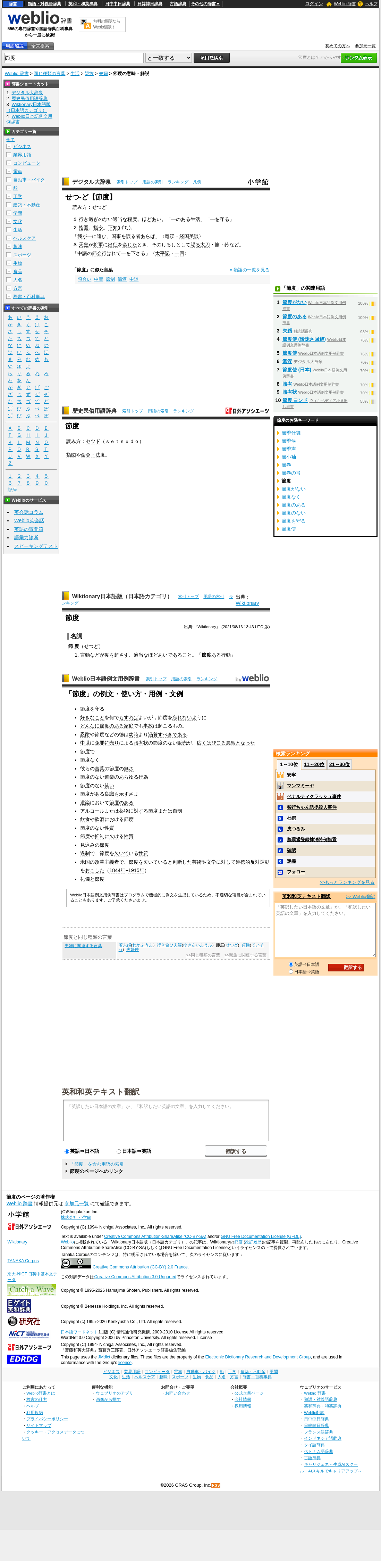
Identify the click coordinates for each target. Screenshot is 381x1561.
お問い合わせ (177, 1393)
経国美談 (189, 236)
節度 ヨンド (295, 400)
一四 (179, 253)
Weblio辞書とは (40, 1393)
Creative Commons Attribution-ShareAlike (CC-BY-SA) (155, 1236)
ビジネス (22, 146)
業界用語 (22, 154)
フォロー (296, 871)
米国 (85, 862)
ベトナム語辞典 (318, 1451)
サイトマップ (38, 1425)
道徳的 (243, 862)
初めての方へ (337, 45)
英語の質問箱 (28, 529)
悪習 (231, 743)
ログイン (314, 3)
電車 (17, 171)
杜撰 (291, 818)
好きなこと (92, 717)
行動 (226, 655)
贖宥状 (141, 743)
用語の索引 (152, 182)
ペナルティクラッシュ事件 (314, 796)
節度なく (291, 497)
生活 (74, 73)
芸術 (197, 862)
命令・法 (90, 455)
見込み (87, 845)
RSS (216, 1485)
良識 (109, 794)
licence (125, 1362)
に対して (226, 862)
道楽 (109, 777)
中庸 (98, 279)
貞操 (246, 945)
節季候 (288, 441)
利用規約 (34, 1412)
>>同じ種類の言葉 (203, 955)
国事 (116, 236)
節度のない (293, 513)
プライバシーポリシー (47, 1418)
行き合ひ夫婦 (169, 945)
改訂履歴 (253, 1242)
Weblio (67, 1242)
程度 (132, 219)
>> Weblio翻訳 (360, 896)
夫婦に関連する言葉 (83, 946)
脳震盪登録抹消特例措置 (312, 839)
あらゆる (128, 777)
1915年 (136, 870)
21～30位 (339, 764)
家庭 (129, 726)
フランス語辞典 (318, 1432)
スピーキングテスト (36, 546)
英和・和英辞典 (83, 3)
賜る (195, 244)
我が (82, 236)
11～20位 (314, 764)
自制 (177, 811)
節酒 (122, 279)
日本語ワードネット (79, 1332)
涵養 (153, 734)
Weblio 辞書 (345, 3)
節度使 (289, 353)
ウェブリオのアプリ (114, 1393)
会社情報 (243, 1399)
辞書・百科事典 (29, 296)
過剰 (85, 853)
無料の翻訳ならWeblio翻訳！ (106, 24)
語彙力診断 (26, 537)
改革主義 (104, 862)
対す (138, 811)
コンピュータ (26, 163)
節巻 (286, 465)
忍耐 (85, 734)
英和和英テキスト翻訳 (100, 1091)
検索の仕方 (36, 1399)
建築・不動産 (26, 204)
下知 (113, 227)
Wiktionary (247, 603)
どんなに (90, 726)
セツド (93, 441)
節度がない (294, 302)
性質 (109, 828)
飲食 (85, 819)
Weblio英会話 (29, 520)
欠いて (121, 853)
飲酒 (99, 819)
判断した (182, 862)
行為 (143, 777)
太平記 (162, 253)
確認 (291, 850)
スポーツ (22, 254)
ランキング (178, 182)
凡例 (197, 182)
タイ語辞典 (314, 1445)
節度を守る (293, 521)
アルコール (92, 811)
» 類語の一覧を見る (250, 269)
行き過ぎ (88, 219)
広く (201, 743)
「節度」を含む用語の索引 (97, 1164)
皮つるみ (296, 828)
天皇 (83, 244)
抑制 (99, 836)
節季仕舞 (291, 433)
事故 (148, 726)
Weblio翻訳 (314, 1412)
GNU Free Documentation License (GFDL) (261, 1236)
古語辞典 (178, 3)
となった (245, 743)
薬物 (124, 811)
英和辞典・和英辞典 (322, 1406)
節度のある (112, 726)
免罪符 (102, 743)
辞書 (13, 3)
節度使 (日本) (297, 369)
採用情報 (243, 1406)
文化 (17, 221)
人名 (17, 279)
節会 (97, 253)
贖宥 (287, 384)
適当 (138, 655)
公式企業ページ (249, 1393)
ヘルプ (371, 3)
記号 (12, 490)
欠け (114, 836)
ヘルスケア (24, 238)
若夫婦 (125, 945)
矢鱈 (287, 331)
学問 (17, 213)
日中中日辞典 (117, 3)
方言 (17, 288)
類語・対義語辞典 (44, 3)
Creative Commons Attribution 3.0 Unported (135, 1276)
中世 (85, 743)
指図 (83, 227)
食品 (17, 271)
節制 (110, 279)
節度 (238, 1242)
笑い (109, 785)
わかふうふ (142, 945)
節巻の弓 (291, 473)
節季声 (288, 449)
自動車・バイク (29, 179)
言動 (85, 655)
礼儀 (85, 879)
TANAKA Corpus (23, 1260)
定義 (291, 861)
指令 (98, 227)
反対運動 (260, 862)
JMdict (104, 1357)
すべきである (172, 734)
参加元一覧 (365, 45)
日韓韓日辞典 (149, 3)
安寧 (291, 775)
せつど (232, 945)
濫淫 (287, 361)
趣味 (17, 246)
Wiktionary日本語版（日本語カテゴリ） (122, 596)
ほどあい (151, 219)
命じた (129, 244)
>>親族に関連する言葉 (245, 955)
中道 (133, 279)
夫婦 (103, 73)
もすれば (128, 717)
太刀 (205, 244)
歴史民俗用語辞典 (94, 411)
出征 (113, 244)
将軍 (98, 244)
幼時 (133, 734)
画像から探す (108, 1399)
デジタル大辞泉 (91, 182)
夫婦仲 (132, 949)
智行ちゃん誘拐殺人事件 (312, 807)
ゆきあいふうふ (197, 945)
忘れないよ (184, 717)
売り (114, 743)
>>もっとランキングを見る (347, 882)
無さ (129, 768)
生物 (17, 263)
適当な (120, 219)
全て (10, 140)
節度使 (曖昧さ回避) (304, 339)
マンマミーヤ (300, 785)
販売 (182, 743)
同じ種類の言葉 (49, 73)
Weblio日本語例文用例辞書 (106, 679)
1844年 (117, 870)
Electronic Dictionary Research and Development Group (258, 1357)
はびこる (216, 743)
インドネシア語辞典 (322, 1438)
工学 (17, 196)
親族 (89, 73)
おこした (94, 870)
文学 (211, 862)
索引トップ (127, 182)
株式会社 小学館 (76, 1217)
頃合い (84, 279)
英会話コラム (28, 512)
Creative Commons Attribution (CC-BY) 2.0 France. (141, 1267)
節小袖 (288, 457)
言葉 (99, 768)
